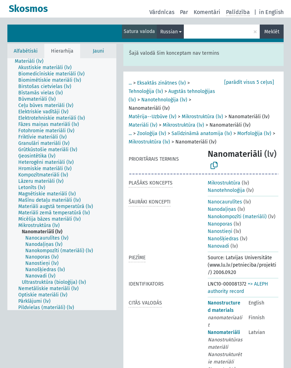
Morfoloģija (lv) (254, 133)
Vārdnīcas (161, 12)
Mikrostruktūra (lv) (202, 117)
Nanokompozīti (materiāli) (237, 217)
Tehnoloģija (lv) (146, 91)
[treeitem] (32, 61)
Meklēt (271, 32)
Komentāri (207, 12)
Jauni (98, 51)
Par (184, 12)
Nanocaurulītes (225, 202)
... (130, 83)
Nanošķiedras (223, 239)
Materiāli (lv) (143, 125)
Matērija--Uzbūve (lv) (152, 117)
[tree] (61, 184)
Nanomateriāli (224, 332)
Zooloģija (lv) (151, 133)
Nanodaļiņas (222, 209)
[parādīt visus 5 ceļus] (249, 82)
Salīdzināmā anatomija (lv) (202, 133)
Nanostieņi (220, 231)
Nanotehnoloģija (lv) (164, 100)
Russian (169, 32)
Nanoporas (220, 224)
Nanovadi (218, 246)
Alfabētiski (26, 51)
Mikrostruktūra (224, 183)
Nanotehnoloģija (226, 190)
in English (271, 12)
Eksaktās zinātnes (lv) (161, 83)
